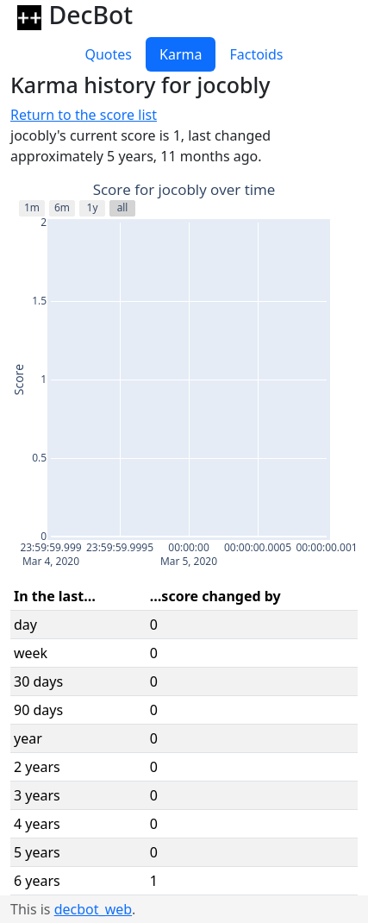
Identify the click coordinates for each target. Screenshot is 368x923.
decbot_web (93, 909)
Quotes (108, 54)
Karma (180, 54)
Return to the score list (83, 114)
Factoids (256, 54)
